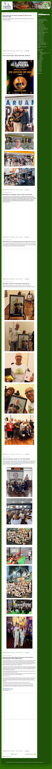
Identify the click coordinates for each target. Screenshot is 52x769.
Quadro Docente (40, 22)
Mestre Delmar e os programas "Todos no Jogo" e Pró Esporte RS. (17, 194)
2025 (40, 60)
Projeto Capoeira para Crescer (42, 29)
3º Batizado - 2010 (41, 36)
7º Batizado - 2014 (41, 41)
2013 (40, 71)
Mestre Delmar (40, 23)
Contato (39, 45)
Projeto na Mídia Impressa (42, 44)
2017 (40, 67)
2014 (40, 70)
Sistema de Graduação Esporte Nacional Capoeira (42, 21)
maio (40, 55)
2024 (40, 61)
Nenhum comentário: (19, 50)
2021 (40, 64)
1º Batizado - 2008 (41, 34)
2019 (40, 66)
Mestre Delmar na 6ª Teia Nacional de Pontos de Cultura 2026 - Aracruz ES (19, 241)
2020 (40, 65)
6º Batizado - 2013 (41, 40)
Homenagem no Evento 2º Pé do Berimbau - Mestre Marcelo (15, 283)
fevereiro (41, 58)
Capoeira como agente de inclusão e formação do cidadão (43, 32)
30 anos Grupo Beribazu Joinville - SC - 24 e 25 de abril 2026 (16, 459)
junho (41, 54)
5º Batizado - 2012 (41, 39)
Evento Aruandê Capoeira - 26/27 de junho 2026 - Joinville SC (16, 55)
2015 (40, 69)
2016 (40, 68)
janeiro (41, 59)
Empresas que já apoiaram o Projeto (42, 47)
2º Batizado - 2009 (41, 35)
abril (40, 56)
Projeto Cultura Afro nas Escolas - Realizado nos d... (45, 53)
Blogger (44, 762)
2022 (40, 63)
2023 (40, 62)
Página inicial (14, 754)
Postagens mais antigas (30, 754)
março (41, 57)
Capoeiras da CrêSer (41, 24)
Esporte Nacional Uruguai (42, 27)
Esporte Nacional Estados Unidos (43, 28)
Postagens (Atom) (8, 756)
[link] (7, 688)
